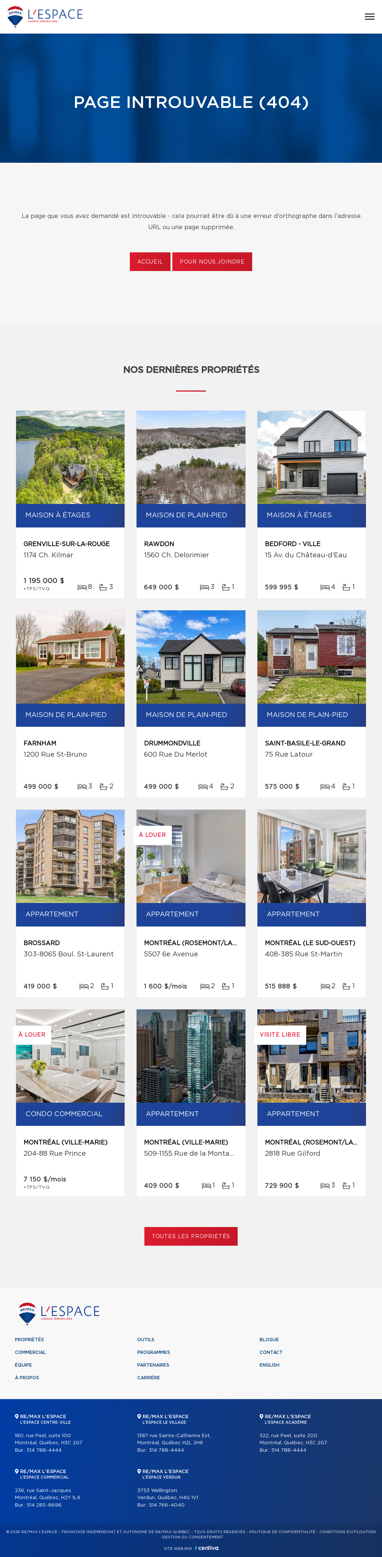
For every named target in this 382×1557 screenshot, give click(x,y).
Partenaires (153, 1365)
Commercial (30, 1352)
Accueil (150, 262)
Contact (271, 1352)
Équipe (23, 1365)
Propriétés (29, 1340)
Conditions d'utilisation (347, 1532)
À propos (27, 1378)
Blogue (269, 1340)
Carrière (148, 1378)
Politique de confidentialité (282, 1532)
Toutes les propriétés (191, 1236)
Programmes (153, 1352)
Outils (145, 1340)
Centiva (207, 1547)
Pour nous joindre (212, 262)
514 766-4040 (167, 1505)
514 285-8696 (44, 1505)
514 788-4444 (44, 1450)
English (269, 1365)
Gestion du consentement (192, 1537)
